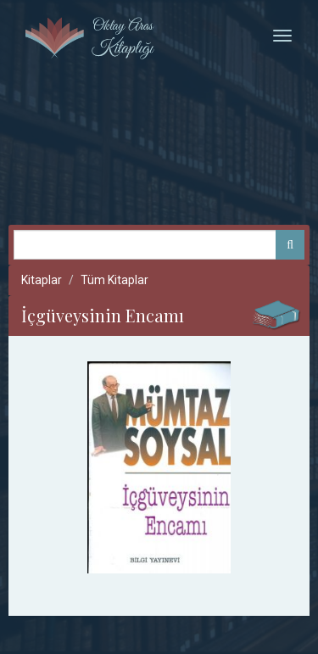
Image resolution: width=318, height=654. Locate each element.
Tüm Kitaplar (114, 280)
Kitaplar (41, 280)
